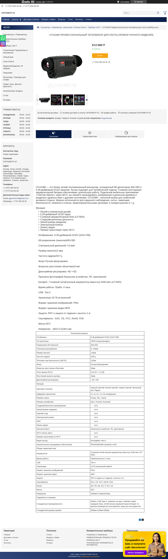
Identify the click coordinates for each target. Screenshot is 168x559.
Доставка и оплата (31, 19)
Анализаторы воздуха (13, 91)
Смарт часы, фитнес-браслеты (12, 85)
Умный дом (8, 57)
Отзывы (6, 100)
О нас (70, 19)
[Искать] (158, 13)
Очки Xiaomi (8, 61)
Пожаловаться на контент (90, 556)
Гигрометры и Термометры (15, 34)
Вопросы (61, 19)
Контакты (79, 19)
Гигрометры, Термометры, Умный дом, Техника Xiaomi (63, 27)
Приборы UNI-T (94, 27)
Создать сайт (40, 2)
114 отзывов (124, 2)
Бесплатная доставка (49, 113)
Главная (6, 19)
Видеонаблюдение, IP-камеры (13, 67)
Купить (100, 56)
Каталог (15, 19)
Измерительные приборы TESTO (14, 40)
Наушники (7, 73)
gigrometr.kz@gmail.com (18, 198)
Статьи (88, 19)
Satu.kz (94, 554)
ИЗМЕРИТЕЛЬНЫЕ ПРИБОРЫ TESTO (102, 537)
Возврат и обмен (49, 19)
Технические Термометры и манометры (15, 51)
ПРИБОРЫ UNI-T (93, 540)
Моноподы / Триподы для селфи (14, 78)
